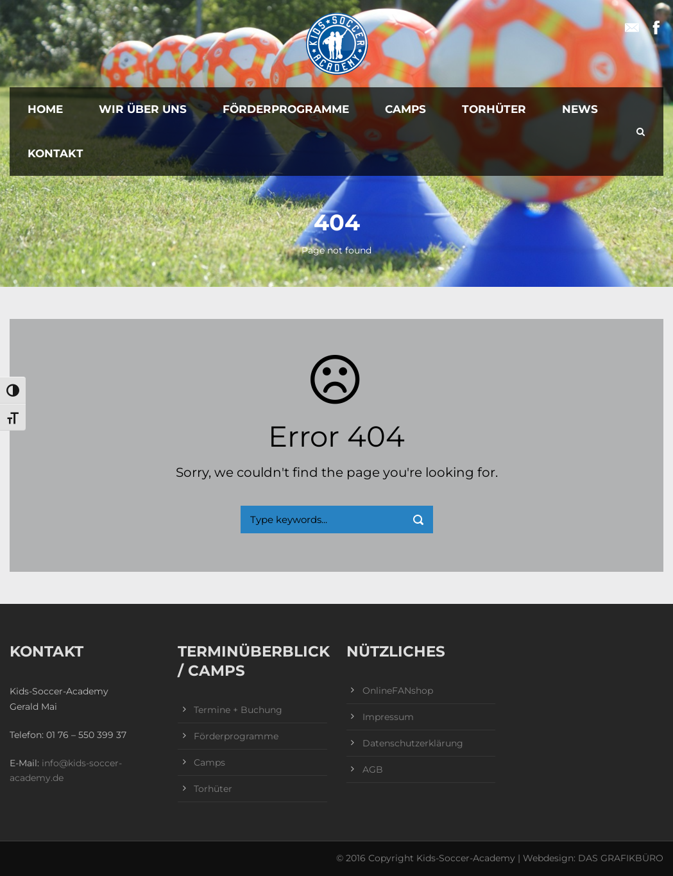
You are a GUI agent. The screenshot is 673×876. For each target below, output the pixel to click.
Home (45, 109)
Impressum (388, 717)
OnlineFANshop (397, 690)
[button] (28, 848)
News (580, 109)
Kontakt (55, 153)
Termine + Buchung (238, 710)
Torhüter (494, 109)
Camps (405, 109)
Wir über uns (143, 109)
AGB (372, 769)
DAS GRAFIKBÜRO (620, 858)
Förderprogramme (286, 109)
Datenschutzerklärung (412, 743)
